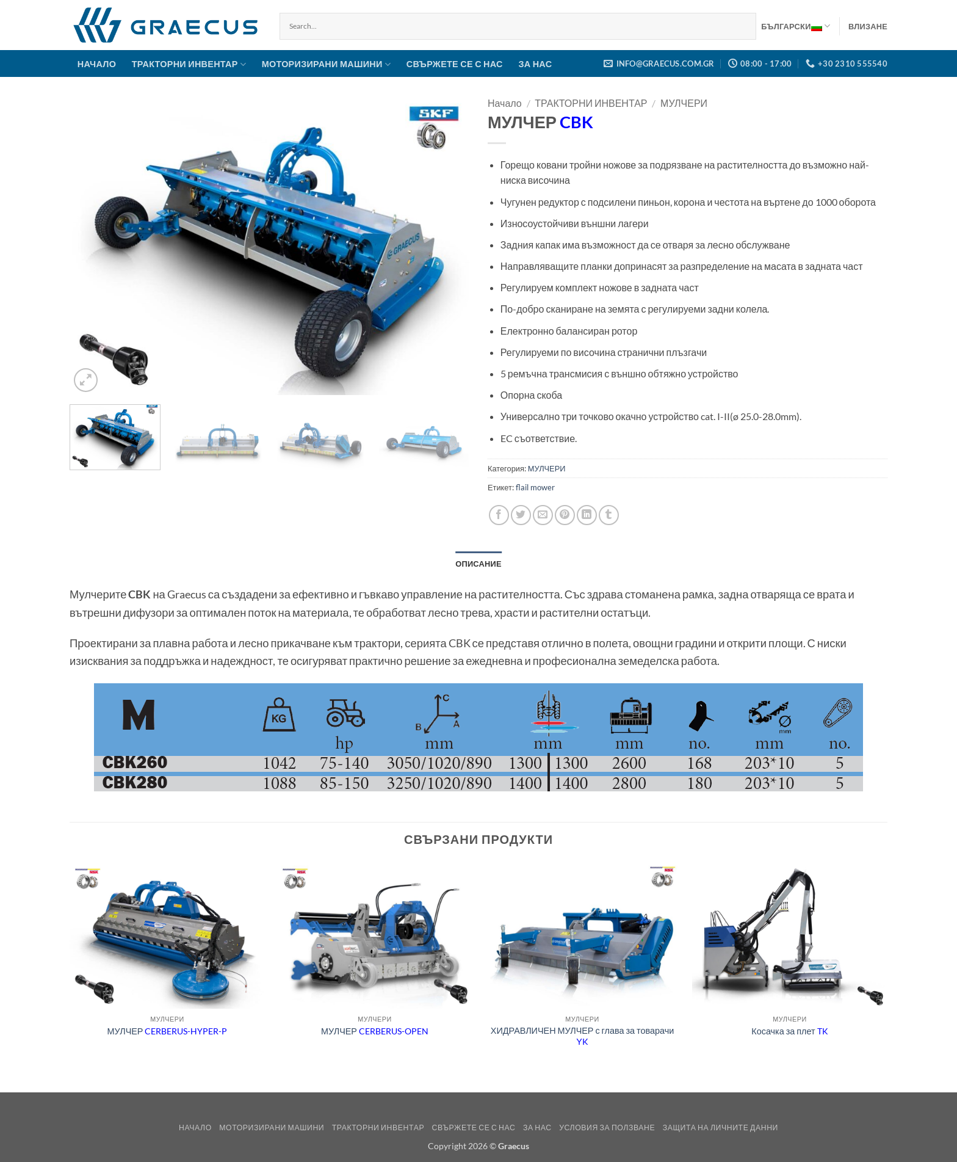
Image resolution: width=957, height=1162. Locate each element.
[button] (867, 26)
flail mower (535, 487)
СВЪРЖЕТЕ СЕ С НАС (454, 64)
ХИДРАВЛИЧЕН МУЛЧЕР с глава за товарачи (582, 1036)
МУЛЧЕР (167, 1031)
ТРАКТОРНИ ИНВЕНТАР (189, 64)
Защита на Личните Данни (720, 1127)
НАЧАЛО (97, 64)
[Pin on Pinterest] (565, 515)
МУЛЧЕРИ (683, 103)
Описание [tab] (478, 563)
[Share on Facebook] (499, 515)
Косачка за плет (789, 1031)
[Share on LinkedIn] (587, 515)
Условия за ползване (607, 1127)
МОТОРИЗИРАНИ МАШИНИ (326, 64)
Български (795, 26)
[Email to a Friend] (543, 515)
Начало (505, 103)
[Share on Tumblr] (609, 515)
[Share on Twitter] (521, 515)
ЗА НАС (535, 64)
